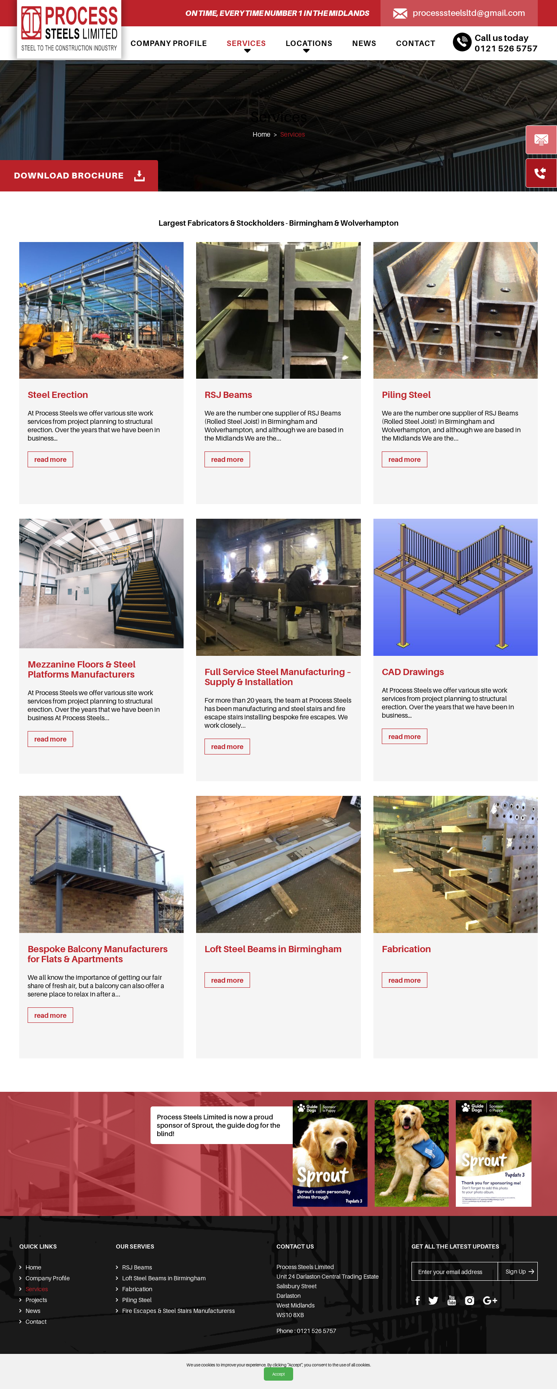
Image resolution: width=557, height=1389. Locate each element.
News (364, 43)
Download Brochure (81, 175)
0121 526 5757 (506, 48)
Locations (309, 43)
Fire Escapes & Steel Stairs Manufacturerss (176, 1310)
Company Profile (168, 43)
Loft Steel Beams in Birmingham (163, 1278)
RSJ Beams (136, 1267)
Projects (36, 1299)
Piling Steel (136, 1299)
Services (246, 43)
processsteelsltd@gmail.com (467, 13)
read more (50, 459)
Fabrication (136, 1288)
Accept (278, 1373)
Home (261, 134)
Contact (415, 43)
